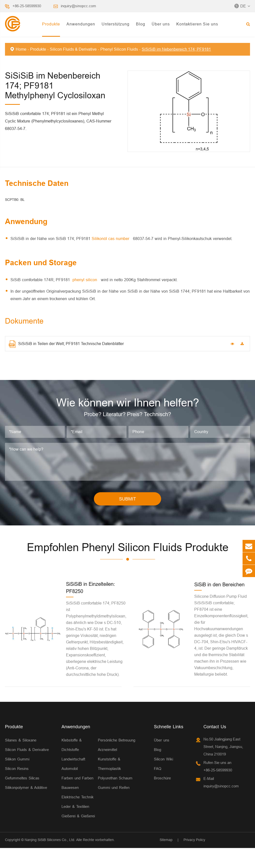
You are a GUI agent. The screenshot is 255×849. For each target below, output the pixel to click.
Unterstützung (115, 24)
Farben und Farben (77, 779)
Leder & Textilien (75, 807)
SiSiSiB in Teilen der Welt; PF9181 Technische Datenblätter (66, 344)
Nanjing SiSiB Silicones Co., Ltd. (50, 841)
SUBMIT (127, 499)
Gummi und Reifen (113, 788)
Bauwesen (70, 788)
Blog (140, 24)
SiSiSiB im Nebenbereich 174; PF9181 (176, 49)
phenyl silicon (85, 279)
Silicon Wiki (163, 760)
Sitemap (166, 841)
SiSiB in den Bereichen (219, 585)
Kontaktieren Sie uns (197, 24)
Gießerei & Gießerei (78, 817)
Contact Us (214, 727)
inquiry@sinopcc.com (78, 6)
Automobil (70, 769)
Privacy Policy (194, 841)
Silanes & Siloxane (20, 741)
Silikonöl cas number (111, 238)
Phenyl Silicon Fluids (119, 49)
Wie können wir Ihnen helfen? (127, 402)
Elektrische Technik (78, 798)
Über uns (161, 24)
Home (21, 49)
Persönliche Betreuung (116, 741)
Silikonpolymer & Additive (26, 788)
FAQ (157, 769)
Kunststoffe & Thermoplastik (109, 765)
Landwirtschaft (73, 760)
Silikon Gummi (17, 760)
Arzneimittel (107, 750)
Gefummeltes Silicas (22, 779)
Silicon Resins (17, 769)
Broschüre (162, 779)
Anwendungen (80, 24)
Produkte (51, 24)
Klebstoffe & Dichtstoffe (72, 746)
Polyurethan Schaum (115, 779)
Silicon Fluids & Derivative (73, 49)
